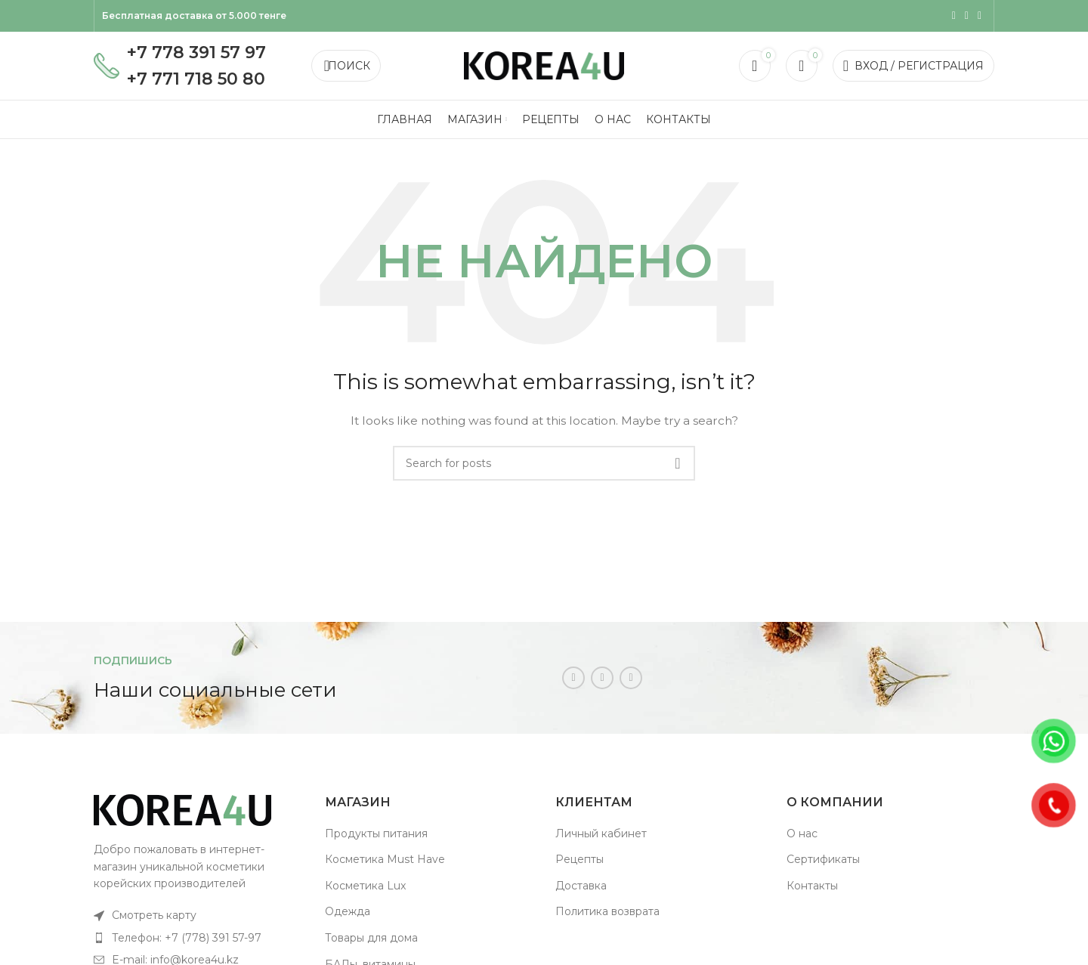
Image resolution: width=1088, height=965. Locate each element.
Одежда (347, 911)
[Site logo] (544, 65)
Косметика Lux (365, 885)
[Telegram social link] (979, 16)
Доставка (581, 885)
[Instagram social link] (953, 16)
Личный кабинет (601, 833)
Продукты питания (376, 833)
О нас (802, 833)
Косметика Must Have (385, 859)
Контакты (812, 885)
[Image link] (182, 809)
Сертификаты (823, 859)
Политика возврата (607, 911)
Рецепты (579, 859)
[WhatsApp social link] (966, 16)
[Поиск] (346, 66)
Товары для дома (371, 938)
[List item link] (198, 915)
